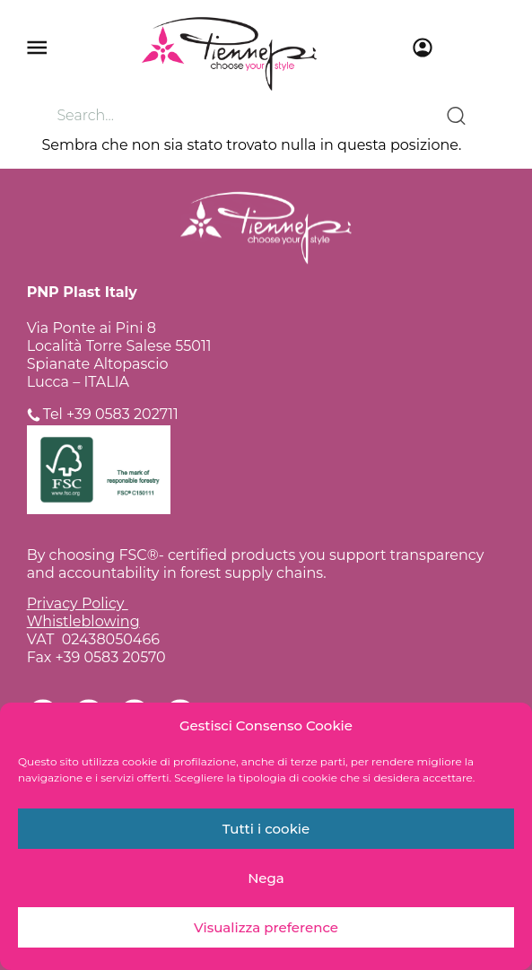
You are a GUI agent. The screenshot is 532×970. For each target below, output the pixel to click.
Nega (266, 878)
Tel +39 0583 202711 (111, 414)
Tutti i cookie (266, 828)
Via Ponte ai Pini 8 (91, 327)
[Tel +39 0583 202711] (33, 415)
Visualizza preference (266, 927)
